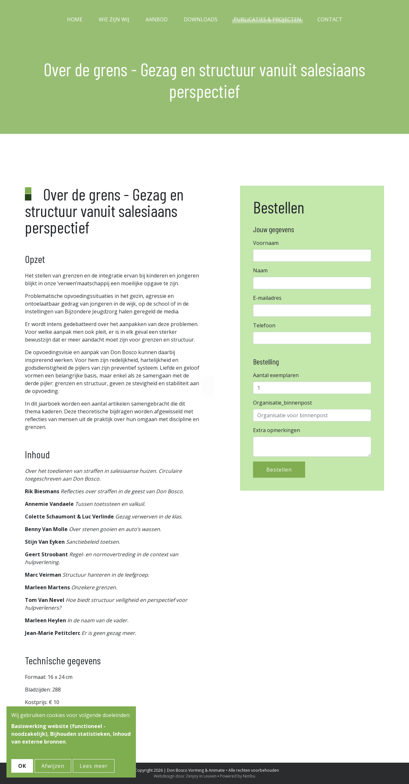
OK (22, 765)
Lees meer (94, 765)
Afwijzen (52, 765)
